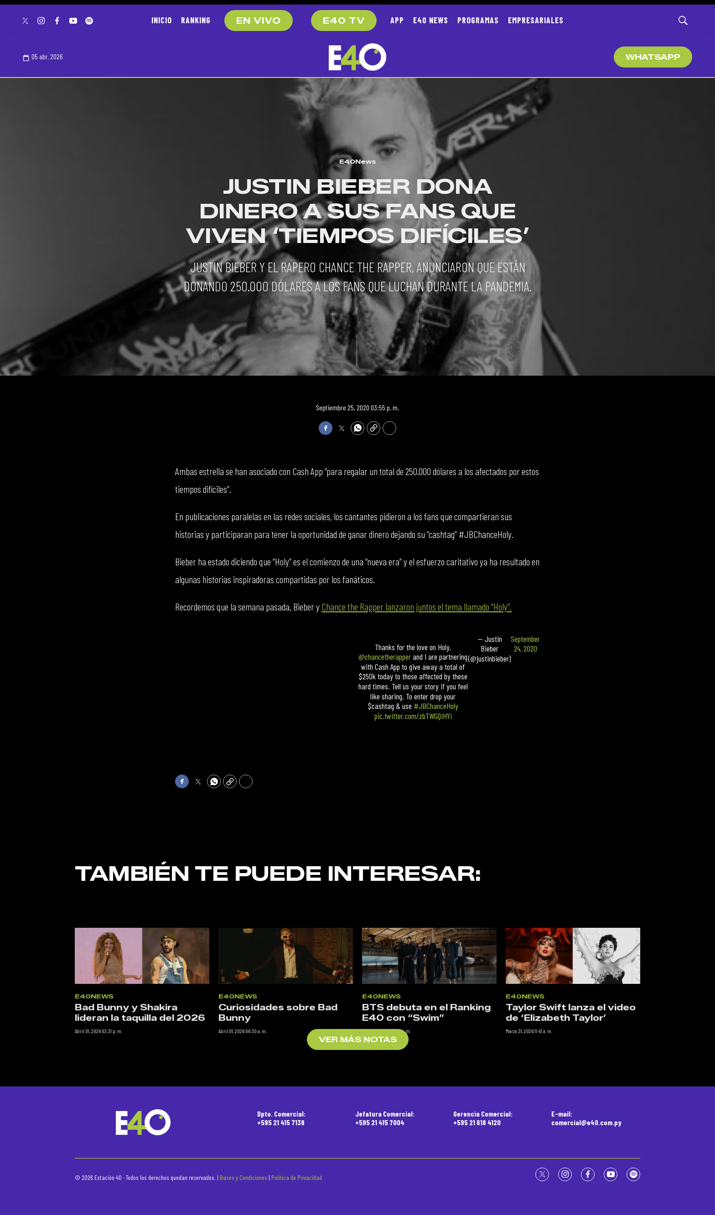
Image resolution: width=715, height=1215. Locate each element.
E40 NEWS (430, 20)
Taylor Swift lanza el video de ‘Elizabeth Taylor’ (571, 1120)
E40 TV (344, 21)
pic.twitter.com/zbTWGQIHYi (413, 716)
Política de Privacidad (296, 1177)
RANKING (196, 20)
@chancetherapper (384, 656)
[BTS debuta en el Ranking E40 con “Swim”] (429, 1063)
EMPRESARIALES (536, 20)
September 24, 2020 (525, 644)
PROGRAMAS (478, 20)
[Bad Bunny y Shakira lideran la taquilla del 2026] (142, 1063)
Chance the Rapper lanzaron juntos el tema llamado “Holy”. (416, 606)
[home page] (357, 57)
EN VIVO (258, 21)
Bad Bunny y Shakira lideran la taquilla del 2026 (140, 1120)
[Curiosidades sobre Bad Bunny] (285, 1063)
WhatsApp (653, 57)
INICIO (161, 20)
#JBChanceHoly (436, 706)
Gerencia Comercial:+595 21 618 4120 (483, 1118)
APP (397, 20)
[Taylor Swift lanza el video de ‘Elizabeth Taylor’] (573, 1063)
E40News (357, 161)
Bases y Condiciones (243, 1177)
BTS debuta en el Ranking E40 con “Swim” (426, 1120)
